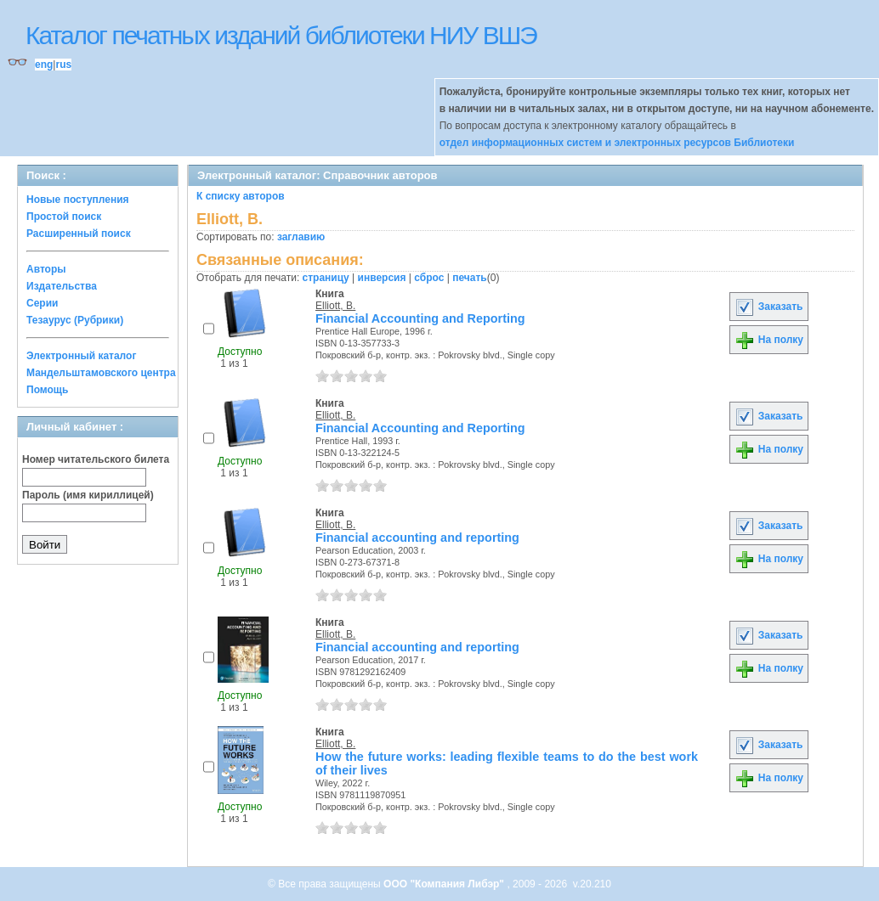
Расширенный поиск (78, 233)
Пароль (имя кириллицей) (88, 495)
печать (469, 278)
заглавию (301, 237)
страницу (326, 278)
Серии (42, 303)
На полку (768, 340)
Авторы (46, 269)
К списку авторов (240, 196)
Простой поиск (63, 216)
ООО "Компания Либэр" (445, 884)
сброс (429, 278)
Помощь (47, 390)
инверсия (382, 278)
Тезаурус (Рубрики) (74, 320)
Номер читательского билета (95, 459)
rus (63, 64)
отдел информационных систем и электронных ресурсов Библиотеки (617, 143)
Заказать (768, 307)
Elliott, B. (335, 306)
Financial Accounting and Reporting (420, 318)
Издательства (61, 286)
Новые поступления (77, 200)
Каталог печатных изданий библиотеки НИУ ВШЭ (281, 35)
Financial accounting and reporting (417, 537)
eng (44, 64)
